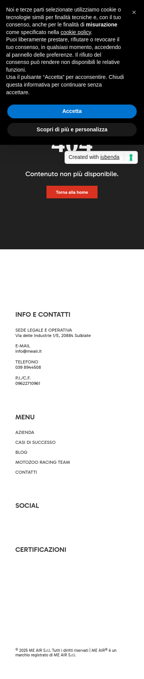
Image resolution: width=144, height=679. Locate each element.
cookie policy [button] (76, 32)
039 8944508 (28, 367)
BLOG (21, 452)
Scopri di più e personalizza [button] (71, 129)
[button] (134, 12)
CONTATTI (26, 472)
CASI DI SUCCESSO (35, 442)
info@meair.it (28, 351)
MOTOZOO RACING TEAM (42, 462)
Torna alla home (72, 192)
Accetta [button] (72, 111)
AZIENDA (24, 432)
